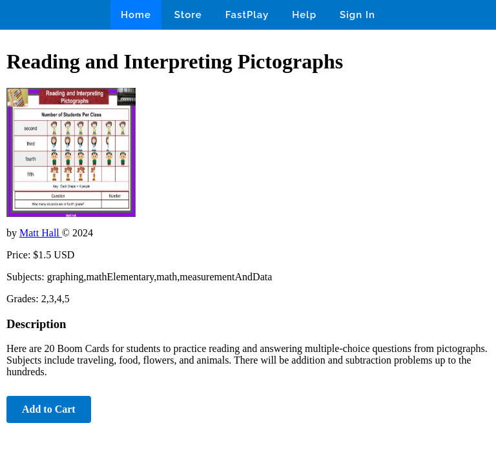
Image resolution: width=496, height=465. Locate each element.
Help (304, 15)
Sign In (357, 15)
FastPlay (247, 15)
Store (188, 15)
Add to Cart (49, 409)
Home (136, 15)
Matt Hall (40, 232)
